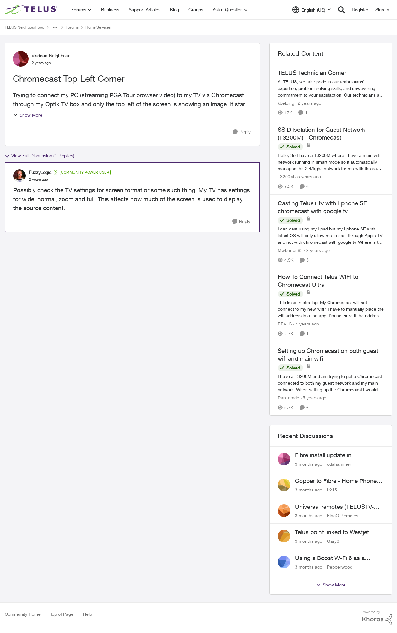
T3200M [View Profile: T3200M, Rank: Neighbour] (286, 176)
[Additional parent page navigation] (55, 27)
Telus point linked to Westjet (332, 532)
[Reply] (241, 132)
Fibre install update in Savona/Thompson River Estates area (339, 455)
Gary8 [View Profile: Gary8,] (333, 541)
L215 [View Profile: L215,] (332, 489)
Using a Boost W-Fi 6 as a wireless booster (330, 558)
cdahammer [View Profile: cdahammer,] (339, 464)
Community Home (23, 614)
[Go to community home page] (32, 10)
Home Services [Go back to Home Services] (98, 27)
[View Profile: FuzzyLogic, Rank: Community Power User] (19, 175)
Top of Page (61, 614)
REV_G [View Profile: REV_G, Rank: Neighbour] (285, 324)
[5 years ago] (308, 176)
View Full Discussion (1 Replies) (39, 155)
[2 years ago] (308, 103)
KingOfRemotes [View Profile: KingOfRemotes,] (342, 515)
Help (87, 614)
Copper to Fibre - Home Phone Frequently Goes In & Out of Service (336, 481)
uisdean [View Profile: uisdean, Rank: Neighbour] (39, 55)
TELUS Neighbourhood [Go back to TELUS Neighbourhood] (24, 27)
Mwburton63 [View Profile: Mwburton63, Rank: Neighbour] (290, 250)
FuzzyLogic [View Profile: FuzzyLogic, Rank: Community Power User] (40, 172)
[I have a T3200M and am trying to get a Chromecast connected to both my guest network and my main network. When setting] (331, 383)
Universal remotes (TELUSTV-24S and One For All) (334, 507)
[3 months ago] (308, 464)
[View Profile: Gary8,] (284, 536)
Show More (27, 115)
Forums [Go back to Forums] (72, 27)
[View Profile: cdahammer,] (284, 459)
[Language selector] (312, 9)
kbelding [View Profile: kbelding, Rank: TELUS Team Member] (286, 103)
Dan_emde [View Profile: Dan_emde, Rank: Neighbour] (288, 397)
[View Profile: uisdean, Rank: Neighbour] (21, 59)
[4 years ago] (306, 324)
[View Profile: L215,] (284, 485)
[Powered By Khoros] (377, 618)
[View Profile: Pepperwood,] (284, 562)
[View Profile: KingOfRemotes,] (284, 510)
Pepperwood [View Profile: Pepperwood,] (339, 566)
